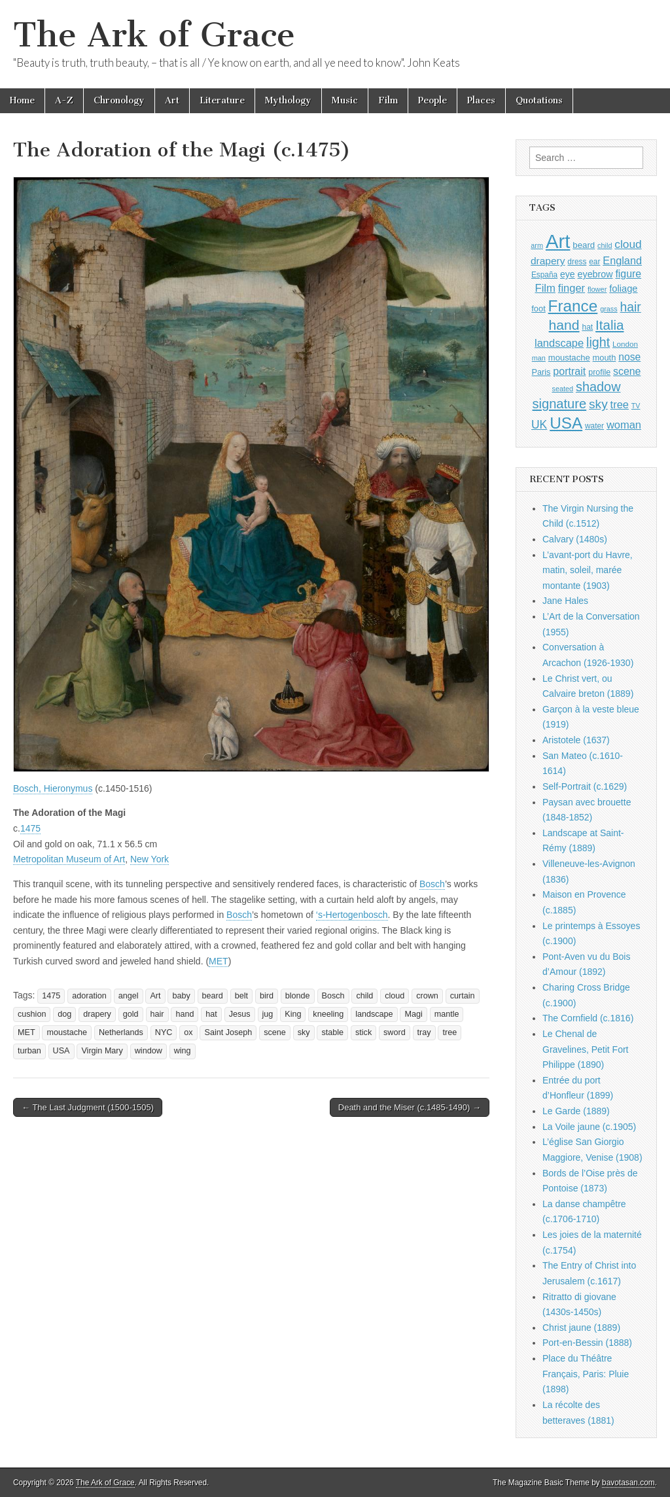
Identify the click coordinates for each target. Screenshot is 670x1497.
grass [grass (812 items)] (609, 309)
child (364, 995)
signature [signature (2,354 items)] (560, 403)
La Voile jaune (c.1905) (589, 1126)
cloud (394, 995)
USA (61, 1050)
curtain (462, 995)
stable (332, 1032)
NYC (164, 1032)
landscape (374, 1014)
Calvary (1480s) (574, 539)
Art (172, 100)
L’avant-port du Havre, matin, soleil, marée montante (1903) (587, 570)
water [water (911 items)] (594, 426)
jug (267, 1014)
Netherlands (121, 1032)
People (432, 100)
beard (212, 995)
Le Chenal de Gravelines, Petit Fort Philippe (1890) (585, 1049)
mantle (446, 1014)
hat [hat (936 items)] (587, 327)
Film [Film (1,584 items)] (545, 288)
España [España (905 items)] (544, 274)
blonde (297, 995)
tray (424, 1032)
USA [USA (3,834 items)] (566, 423)
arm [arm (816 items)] (537, 245)
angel (128, 995)
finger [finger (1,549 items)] (571, 288)
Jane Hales (565, 600)
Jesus (240, 1014)
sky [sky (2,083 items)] (598, 404)
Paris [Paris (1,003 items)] (541, 372)
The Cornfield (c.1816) (587, 1018)
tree (449, 1032)
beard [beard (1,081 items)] (584, 245)
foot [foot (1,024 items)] (538, 308)
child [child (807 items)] (604, 245)
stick (363, 1032)
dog (64, 1014)
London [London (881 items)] (625, 344)
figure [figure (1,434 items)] (628, 273)
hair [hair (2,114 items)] (630, 307)
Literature (222, 100)
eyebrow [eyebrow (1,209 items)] (595, 274)
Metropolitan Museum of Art (69, 859)
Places (481, 100)
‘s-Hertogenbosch (352, 914)
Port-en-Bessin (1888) (587, 1342)
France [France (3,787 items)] (573, 306)
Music (345, 100)
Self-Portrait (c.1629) (584, 786)
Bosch (432, 884)
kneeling (328, 1014)
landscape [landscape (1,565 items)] (559, 343)
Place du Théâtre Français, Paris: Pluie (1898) (585, 1373)
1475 (30, 828)
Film (388, 100)
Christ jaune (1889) (581, 1327)
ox (188, 1032)
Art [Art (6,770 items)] (558, 241)
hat (211, 1014)
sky (304, 1032)
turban (29, 1050)
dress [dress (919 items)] (576, 261)
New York (149, 859)
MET (218, 961)
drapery (97, 1014)
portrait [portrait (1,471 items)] (569, 371)
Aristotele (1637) (576, 740)
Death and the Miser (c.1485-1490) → (409, 1107)
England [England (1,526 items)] (622, 260)
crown (427, 995)
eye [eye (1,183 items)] (567, 274)
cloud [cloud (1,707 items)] (627, 244)
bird (266, 995)
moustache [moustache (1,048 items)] (569, 357)
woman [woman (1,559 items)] (624, 425)
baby (181, 995)
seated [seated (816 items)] (562, 389)
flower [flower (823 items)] (597, 289)
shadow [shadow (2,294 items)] (598, 386)
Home (22, 100)
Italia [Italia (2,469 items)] (609, 324)
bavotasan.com (628, 1482)
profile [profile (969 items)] (599, 372)
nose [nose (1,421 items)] (629, 356)
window (148, 1050)
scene (275, 1032)
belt (241, 995)
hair (157, 1014)
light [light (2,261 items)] (598, 342)
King (293, 1014)
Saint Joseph (228, 1032)
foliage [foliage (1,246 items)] (623, 288)
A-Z (64, 100)
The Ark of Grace (154, 35)
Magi (413, 1014)
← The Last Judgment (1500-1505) (88, 1107)
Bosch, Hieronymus (52, 788)
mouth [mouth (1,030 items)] (604, 357)
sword (394, 1032)
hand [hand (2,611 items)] (564, 324)
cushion (32, 1014)
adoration (89, 995)
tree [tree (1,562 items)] (619, 404)
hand (184, 1014)
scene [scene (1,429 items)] (627, 371)
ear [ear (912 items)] (594, 261)
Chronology (119, 100)
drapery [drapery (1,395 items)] (548, 260)
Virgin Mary (101, 1050)
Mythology (288, 100)
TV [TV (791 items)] (636, 406)
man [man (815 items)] (539, 358)
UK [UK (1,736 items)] (539, 424)
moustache (66, 1032)
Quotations (539, 100)
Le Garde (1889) (576, 1111)
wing (182, 1050)
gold (131, 1014)
